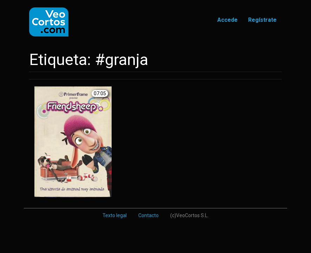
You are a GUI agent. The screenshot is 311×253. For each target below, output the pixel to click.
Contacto (148, 215)
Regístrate (262, 20)
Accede (227, 20)
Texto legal (114, 215)
